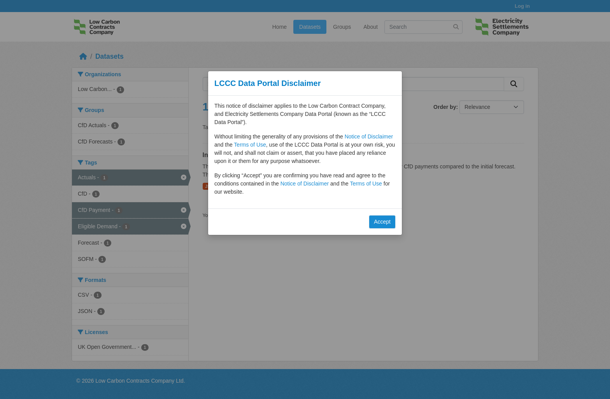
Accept (382, 222)
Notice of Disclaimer (369, 136)
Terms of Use (250, 145)
